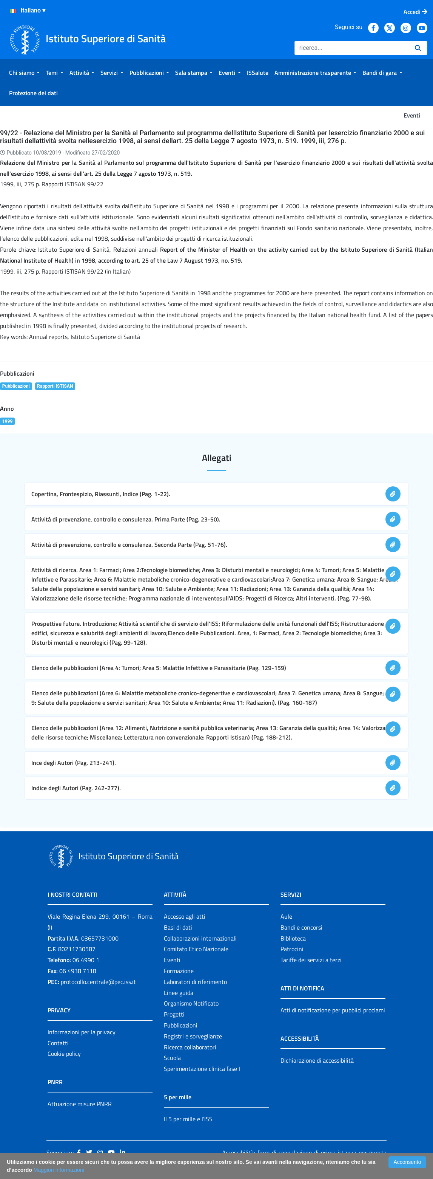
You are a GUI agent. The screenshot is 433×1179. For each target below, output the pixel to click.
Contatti (58, 1042)
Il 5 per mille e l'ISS (188, 1118)
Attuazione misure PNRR (80, 1103)
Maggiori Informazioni (59, 1170)
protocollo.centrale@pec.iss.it (98, 981)
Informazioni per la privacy (82, 1032)
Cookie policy (64, 1053)
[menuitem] (24, 72)
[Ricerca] (351, 48)
